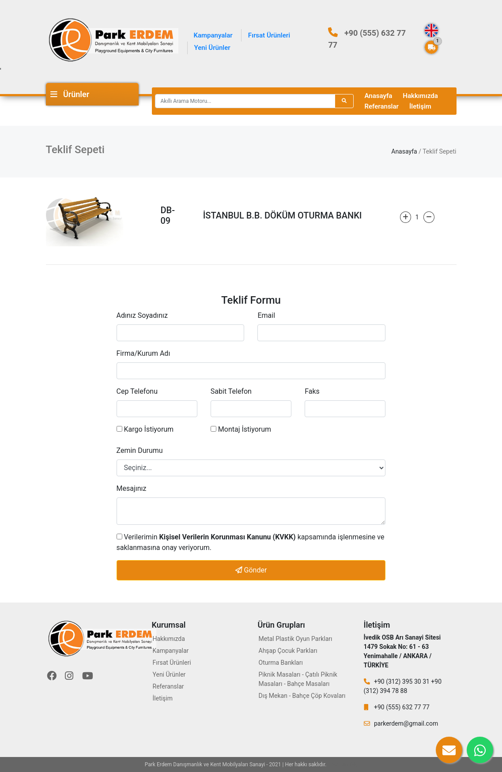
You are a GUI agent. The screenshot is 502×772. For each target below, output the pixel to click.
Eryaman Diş (343, 764)
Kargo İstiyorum (145, 429)
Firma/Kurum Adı (143, 353)
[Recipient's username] (245, 101)
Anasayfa (379, 96)
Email (266, 315)
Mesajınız (132, 488)
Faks (312, 391)
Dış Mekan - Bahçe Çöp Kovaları (302, 695)
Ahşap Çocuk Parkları (288, 650)
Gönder (251, 570)
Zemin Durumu (140, 450)
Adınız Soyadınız (142, 315)
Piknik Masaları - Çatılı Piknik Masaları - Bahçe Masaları (298, 679)
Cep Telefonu (137, 391)
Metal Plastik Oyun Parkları (295, 638)
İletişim (420, 106)
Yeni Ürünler (212, 48)
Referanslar (382, 106)
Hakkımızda (420, 96)
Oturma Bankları (281, 662)
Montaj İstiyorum (241, 429)
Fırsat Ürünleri (269, 35)
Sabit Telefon (231, 391)
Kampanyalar (213, 35)
